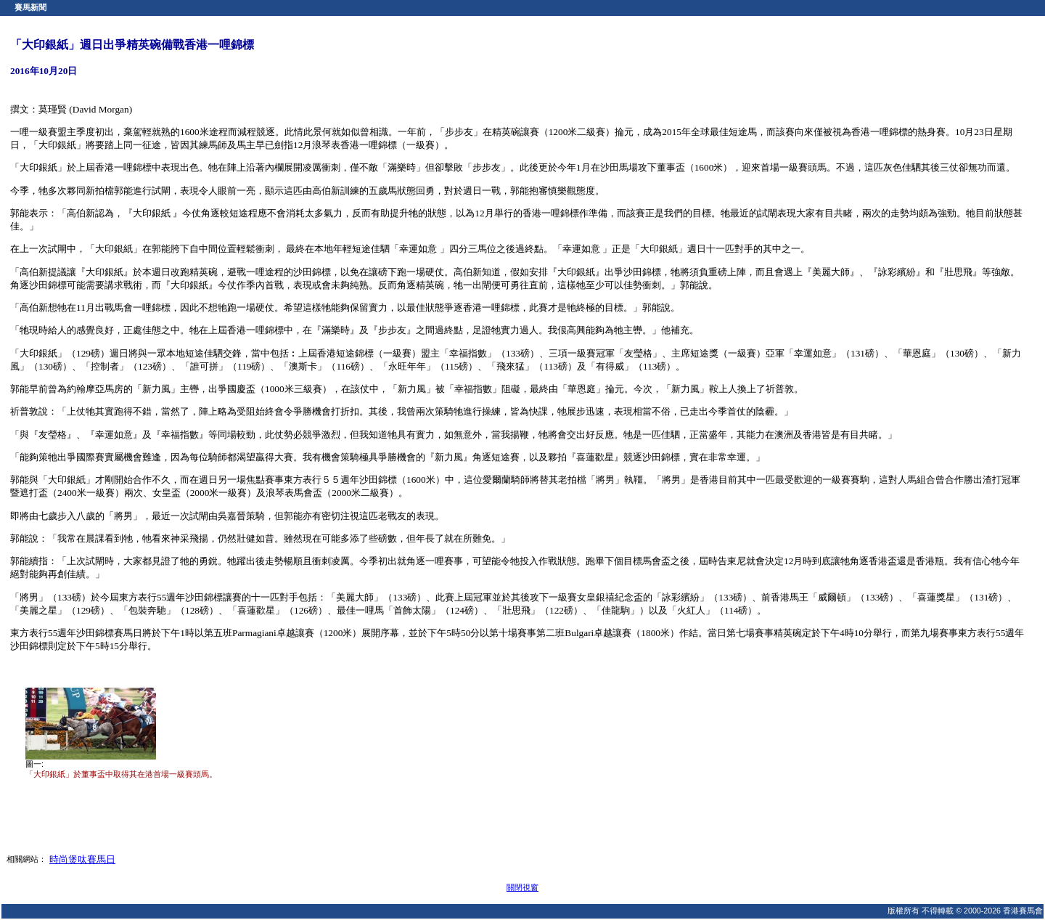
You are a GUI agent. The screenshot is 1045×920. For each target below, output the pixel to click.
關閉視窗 (522, 887)
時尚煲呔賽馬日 (82, 859)
